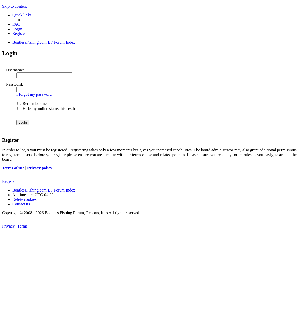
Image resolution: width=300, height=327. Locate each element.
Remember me (32, 103)
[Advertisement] (150, 288)
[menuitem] (16, 24)
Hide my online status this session (47, 108)
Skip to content (14, 6)
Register (9, 181)
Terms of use (13, 168)
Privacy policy (39, 168)
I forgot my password (34, 94)
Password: (14, 84)
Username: (15, 70)
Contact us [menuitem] (21, 204)
